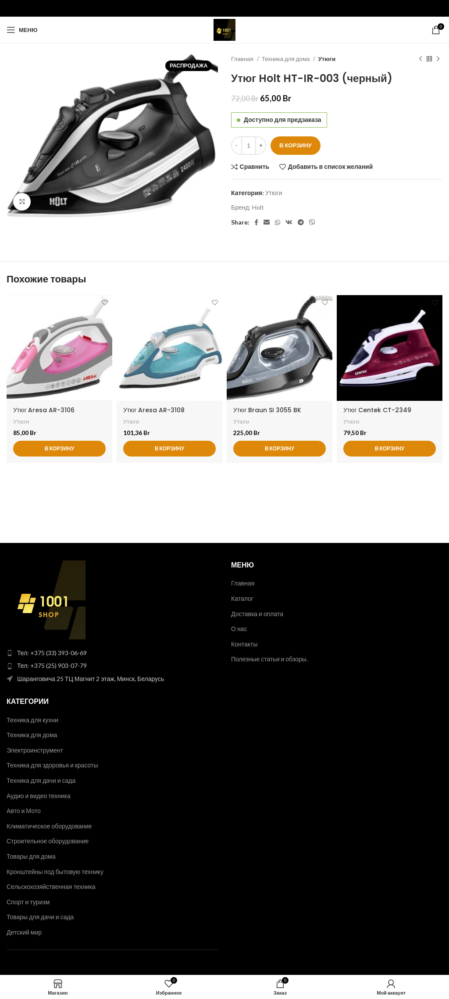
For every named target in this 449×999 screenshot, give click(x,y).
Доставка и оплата (257, 613)
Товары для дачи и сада (40, 917)
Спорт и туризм (28, 902)
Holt (258, 207)
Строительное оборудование (48, 841)
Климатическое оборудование (49, 826)
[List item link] (112, 653)
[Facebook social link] (256, 222)
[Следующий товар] (438, 59)
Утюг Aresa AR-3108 (154, 410)
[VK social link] (289, 222)
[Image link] (46, 599)
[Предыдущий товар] (420, 59)
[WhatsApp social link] (277, 222)
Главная (243, 58)
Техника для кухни (32, 720)
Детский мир (24, 932)
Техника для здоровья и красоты (52, 765)
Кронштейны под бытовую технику (55, 871)
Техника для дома (286, 58)
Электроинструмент (35, 750)
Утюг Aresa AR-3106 (44, 410)
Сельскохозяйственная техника (51, 886)
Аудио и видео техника (39, 795)
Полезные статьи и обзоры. (269, 659)
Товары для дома (31, 856)
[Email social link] (266, 222)
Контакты (244, 644)
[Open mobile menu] (22, 30)
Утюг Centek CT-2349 (377, 410)
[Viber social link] (312, 222)
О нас (239, 628)
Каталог (242, 598)
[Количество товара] (248, 145)
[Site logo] (224, 29)
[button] (59, 449)
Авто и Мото (24, 810)
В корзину (295, 145)
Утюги (326, 58)
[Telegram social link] (300, 222)
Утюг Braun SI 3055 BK (267, 410)
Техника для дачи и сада (41, 780)
